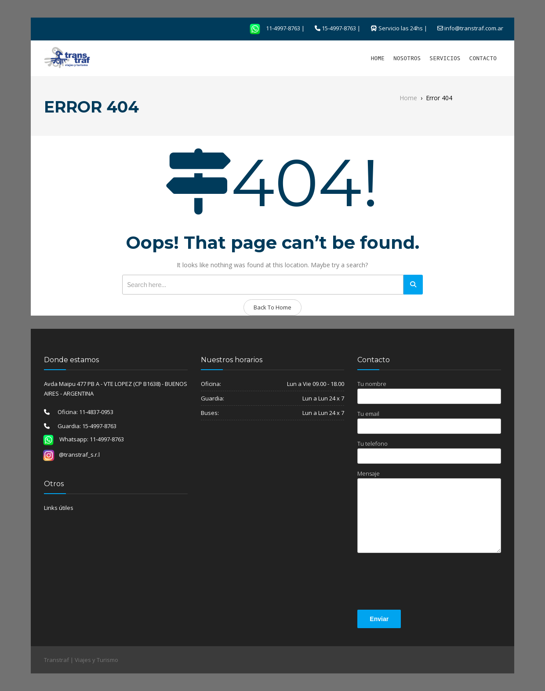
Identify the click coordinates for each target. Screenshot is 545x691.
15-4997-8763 (339, 28)
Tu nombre (429, 392)
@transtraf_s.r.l (71, 454)
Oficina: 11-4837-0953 (81, 412)
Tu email (429, 422)
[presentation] (424, 583)
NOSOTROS (407, 58)
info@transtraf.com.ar (473, 28)
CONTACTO (483, 58)
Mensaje (429, 511)
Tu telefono (429, 452)
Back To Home (272, 307)
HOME (378, 58)
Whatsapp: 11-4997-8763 (80, 439)
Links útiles (58, 508)
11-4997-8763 (272, 28)
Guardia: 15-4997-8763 (83, 426)
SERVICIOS (444, 58)
